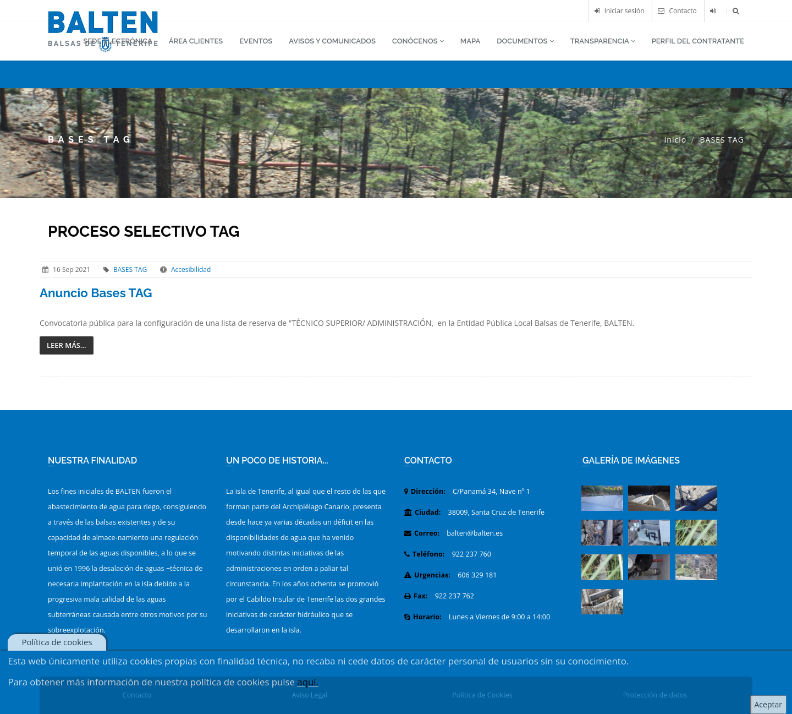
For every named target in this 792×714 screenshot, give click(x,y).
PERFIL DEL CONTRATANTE (698, 41)
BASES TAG (130, 269)
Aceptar (768, 704)
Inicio (675, 139)
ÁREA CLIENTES (196, 41)
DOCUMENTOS (525, 41)
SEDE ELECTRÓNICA (117, 41)
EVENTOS (255, 41)
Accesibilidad (191, 269)
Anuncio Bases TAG (96, 293)
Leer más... (66, 345)
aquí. (307, 681)
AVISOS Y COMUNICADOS (332, 41)
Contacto (677, 10)
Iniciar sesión (620, 10)
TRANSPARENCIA (602, 41)
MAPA (470, 41)
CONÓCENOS (418, 41)
